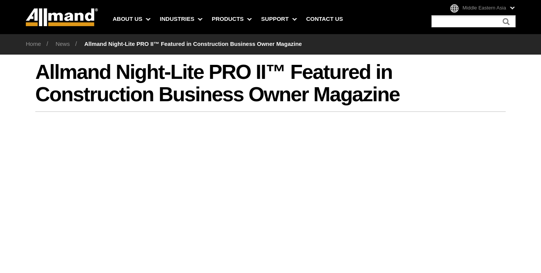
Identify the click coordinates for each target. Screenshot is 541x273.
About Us (132, 19)
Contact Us (324, 19)
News (62, 44)
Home (33, 44)
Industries (181, 19)
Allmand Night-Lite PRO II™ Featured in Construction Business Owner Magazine (193, 44)
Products (232, 19)
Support (279, 19)
